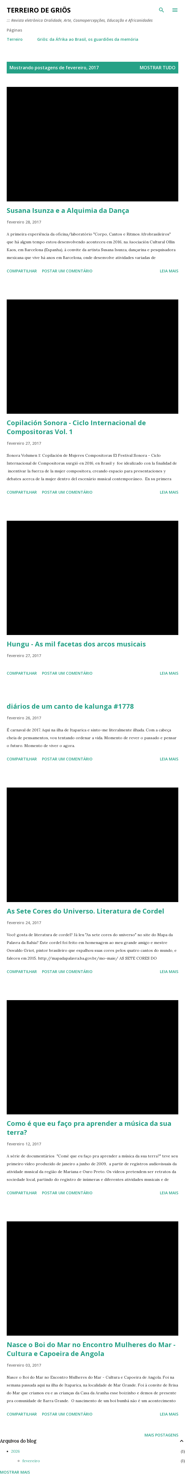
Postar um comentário (67, 270)
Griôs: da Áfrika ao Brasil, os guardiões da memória (87, 39)
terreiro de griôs (39, 10)
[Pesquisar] (161, 10)
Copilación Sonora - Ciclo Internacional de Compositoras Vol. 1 (76, 427)
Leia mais (169, 270)
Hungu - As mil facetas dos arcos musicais (76, 643)
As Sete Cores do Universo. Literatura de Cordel (85, 910)
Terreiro (15, 39)
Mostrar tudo (157, 68)
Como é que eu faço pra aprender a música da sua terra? (89, 1128)
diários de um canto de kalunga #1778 (70, 706)
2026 (15, 1451)
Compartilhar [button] (22, 270)
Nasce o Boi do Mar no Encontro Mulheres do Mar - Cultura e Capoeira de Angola (91, 1349)
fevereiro (31, 1460)
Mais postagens (161, 1435)
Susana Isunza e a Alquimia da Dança (68, 210)
